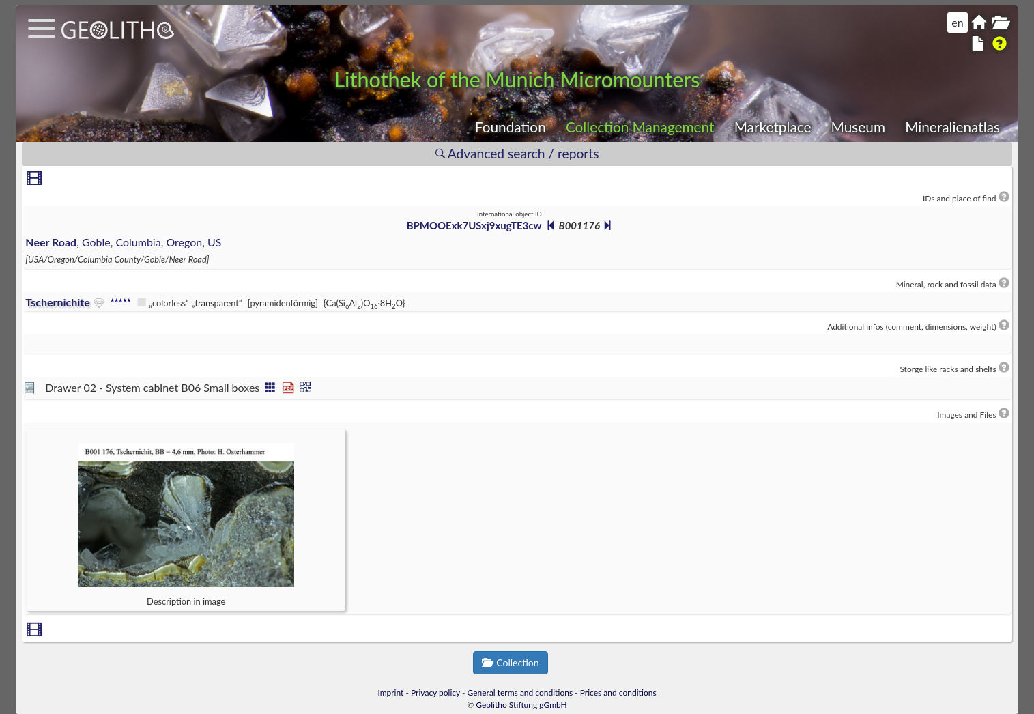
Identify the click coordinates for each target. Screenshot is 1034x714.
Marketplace (773, 126)
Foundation (510, 126)
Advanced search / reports (517, 153)
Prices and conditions (618, 692)
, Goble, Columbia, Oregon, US (123, 241)
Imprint (390, 692)
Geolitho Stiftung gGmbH (521, 705)
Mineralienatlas (952, 126)
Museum (858, 126)
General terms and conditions (520, 692)
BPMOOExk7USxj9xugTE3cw (474, 225)
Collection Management (640, 126)
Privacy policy (435, 692)
